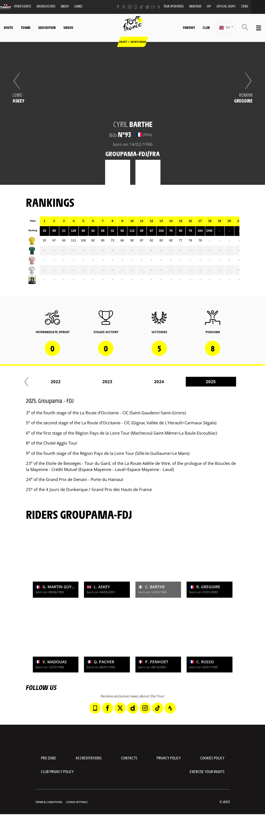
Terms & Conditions (48, 802)
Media (65, 6)
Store (244, 6)
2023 (202, 381)
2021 (99, 381)
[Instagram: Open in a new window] (130, 7)
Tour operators (174, 6)
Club (206, 27)
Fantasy (189, 27)
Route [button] (8, 27)
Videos (68, 27)
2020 (47, 381)
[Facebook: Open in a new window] (118, 7)
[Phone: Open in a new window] (135, 7)
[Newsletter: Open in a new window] (153, 7)
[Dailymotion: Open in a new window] (147, 7)
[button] (226, 28)
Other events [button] (22, 6)
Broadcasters (46, 6)
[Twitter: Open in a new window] (124, 7)
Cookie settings (77, 802)
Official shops (226, 6)
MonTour (195, 6)
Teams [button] (25, 27)
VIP (209, 6)
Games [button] (78, 6)
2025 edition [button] (47, 27)
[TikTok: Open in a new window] (141, 7)
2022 (151, 381)
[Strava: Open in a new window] (159, 7)
